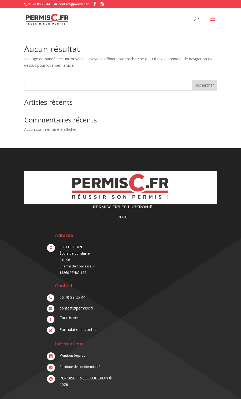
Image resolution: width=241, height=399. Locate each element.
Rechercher (204, 85)
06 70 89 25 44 (39, 4)
